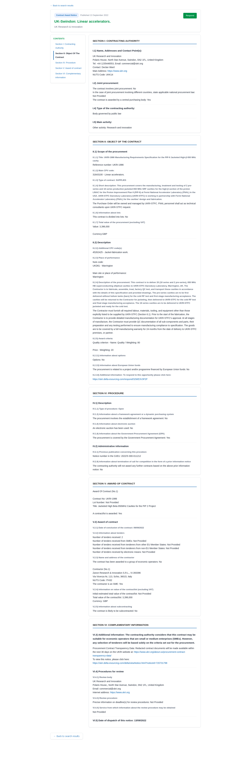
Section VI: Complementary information (68, 75)
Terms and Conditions (64, 751)
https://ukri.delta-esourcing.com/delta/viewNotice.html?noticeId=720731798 (130, 663)
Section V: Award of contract (68, 68)
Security (81, 751)
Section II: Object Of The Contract (67, 55)
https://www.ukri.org (117, 71)
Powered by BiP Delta (113, 751)
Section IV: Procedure (65, 62)
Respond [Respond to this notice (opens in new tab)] (190, 15)
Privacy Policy (94, 751)
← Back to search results (61, 5)
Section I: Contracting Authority (65, 46)
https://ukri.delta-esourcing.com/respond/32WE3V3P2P (120, 379)
